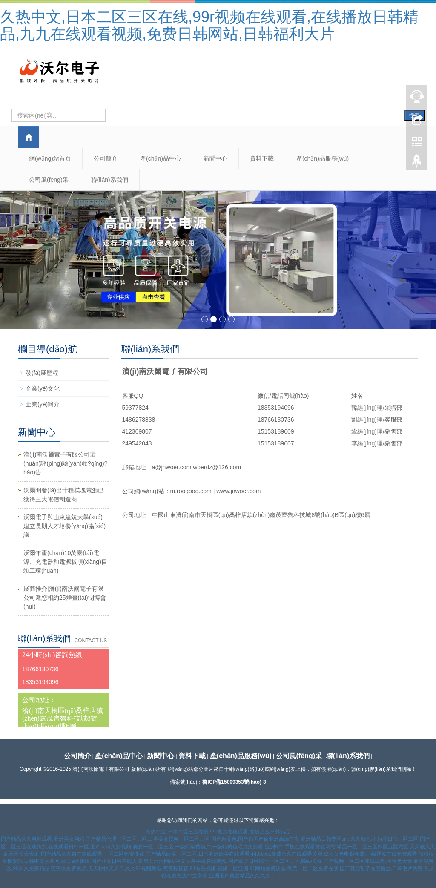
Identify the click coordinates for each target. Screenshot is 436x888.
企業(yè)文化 (43, 388)
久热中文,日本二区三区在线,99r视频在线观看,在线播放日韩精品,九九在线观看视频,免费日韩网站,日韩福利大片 (209, 25)
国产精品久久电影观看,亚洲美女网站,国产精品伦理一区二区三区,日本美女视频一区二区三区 (105, 839)
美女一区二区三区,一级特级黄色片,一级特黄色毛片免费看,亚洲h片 (208, 847)
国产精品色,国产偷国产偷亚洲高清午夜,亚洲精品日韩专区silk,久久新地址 (293, 839)
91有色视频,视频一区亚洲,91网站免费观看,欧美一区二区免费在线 (264, 868)
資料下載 (262, 158)
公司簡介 (106, 158)
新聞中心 (215, 158)
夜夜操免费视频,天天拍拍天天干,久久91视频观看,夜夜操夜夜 (119, 868)
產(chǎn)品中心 (160, 158)
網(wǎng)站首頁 (50, 158)
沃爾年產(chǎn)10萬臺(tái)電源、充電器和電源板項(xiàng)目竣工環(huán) (65, 561)
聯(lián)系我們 (109, 179)
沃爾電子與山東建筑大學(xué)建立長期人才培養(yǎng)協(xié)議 (64, 526)
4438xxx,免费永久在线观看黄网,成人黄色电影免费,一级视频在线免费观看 (334, 854)
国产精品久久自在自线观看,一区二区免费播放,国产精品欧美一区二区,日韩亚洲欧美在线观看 (145, 854)
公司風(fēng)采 (49, 179)
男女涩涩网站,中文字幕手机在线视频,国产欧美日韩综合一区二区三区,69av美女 (232, 861)
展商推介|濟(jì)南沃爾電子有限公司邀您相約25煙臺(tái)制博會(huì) (64, 597)
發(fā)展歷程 (42, 372)
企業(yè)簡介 (43, 404)
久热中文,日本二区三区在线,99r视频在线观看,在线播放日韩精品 (218, 832)
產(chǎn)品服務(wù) (322, 158)
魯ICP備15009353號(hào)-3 (234, 782)
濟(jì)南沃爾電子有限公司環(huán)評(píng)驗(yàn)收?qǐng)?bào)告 (65, 463)
